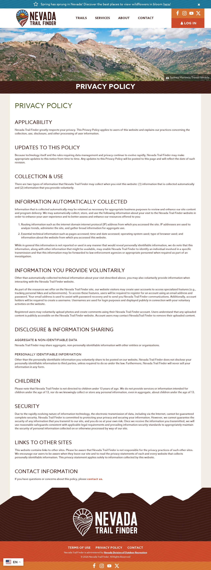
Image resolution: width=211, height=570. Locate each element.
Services (102, 18)
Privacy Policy (109, 548)
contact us (94, 479)
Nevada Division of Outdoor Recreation (125, 552)
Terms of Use (79, 548)
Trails (81, 18)
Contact (146, 18)
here (166, 4)
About (124, 18)
